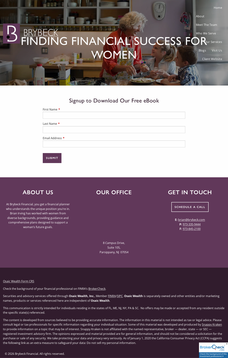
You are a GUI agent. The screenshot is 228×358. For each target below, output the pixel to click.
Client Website (212, 59)
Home (218, 8)
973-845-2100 (192, 229)
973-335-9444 (192, 224)
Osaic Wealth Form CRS (18, 281)
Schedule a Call (190, 207)
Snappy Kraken (212, 324)
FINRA (112, 296)
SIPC (120, 296)
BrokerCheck (96, 289)
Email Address (66, 138)
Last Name (64, 124)
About (200, 16)
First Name (64, 109)
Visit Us (217, 50)
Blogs (202, 50)
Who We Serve (206, 33)
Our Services (213, 42)
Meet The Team (206, 25)
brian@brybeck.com (191, 220)
